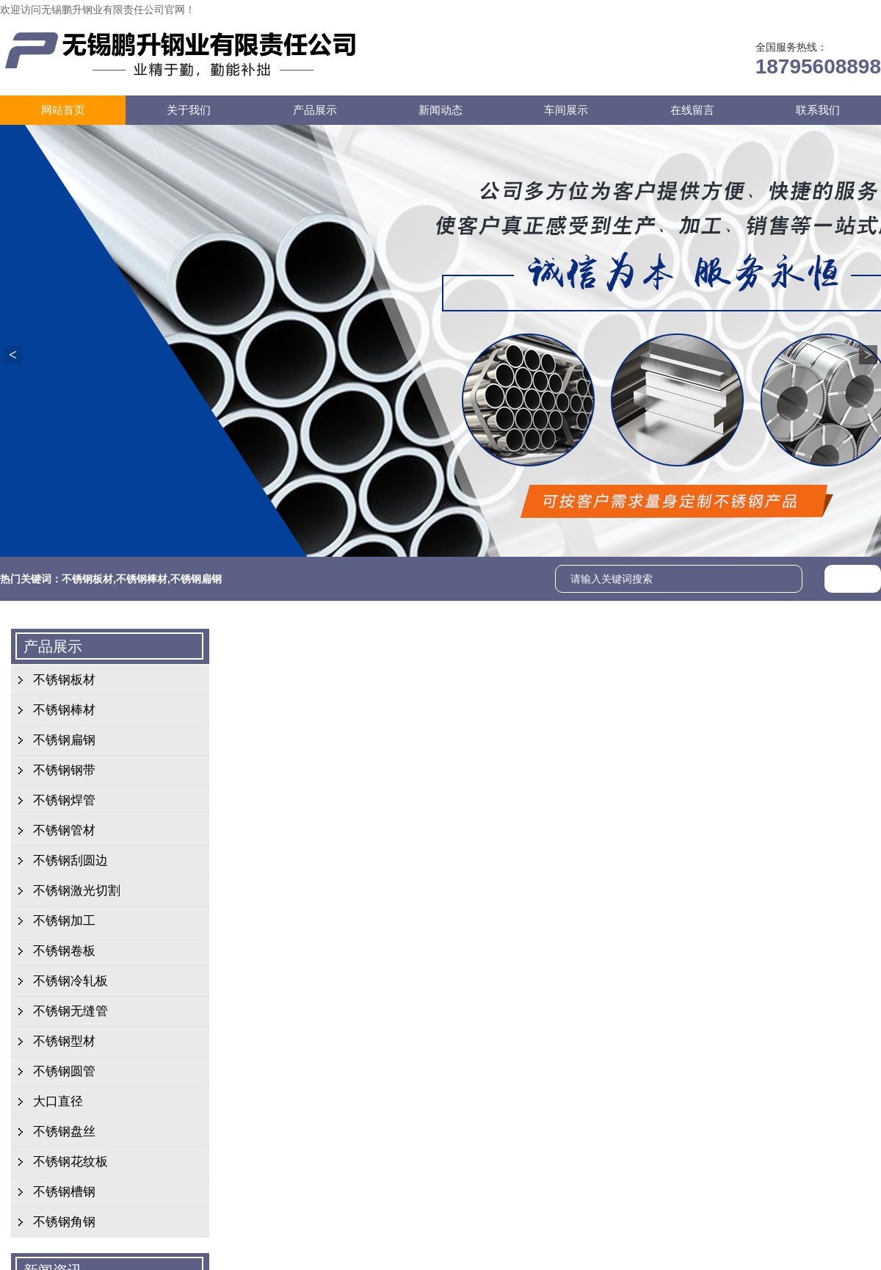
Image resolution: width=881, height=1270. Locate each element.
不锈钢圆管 (64, 1071)
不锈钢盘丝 (64, 1132)
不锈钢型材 (64, 1041)
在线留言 (718, 9)
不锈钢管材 (64, 830)
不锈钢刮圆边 (70, 860)
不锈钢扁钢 (196, 579)
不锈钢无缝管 (70, 1011)
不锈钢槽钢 (64, 1192)
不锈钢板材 (87, 579)
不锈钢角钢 (64, 1222)
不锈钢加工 (64, 921)
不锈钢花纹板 (70, 1162)
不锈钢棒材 (141, 579)
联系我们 (779, 9)
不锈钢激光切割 (76, 891)
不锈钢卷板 (64, 951)
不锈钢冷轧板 (70, 981)
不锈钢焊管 (64, 800)
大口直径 (58, 1101)
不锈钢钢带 (64, 770)
